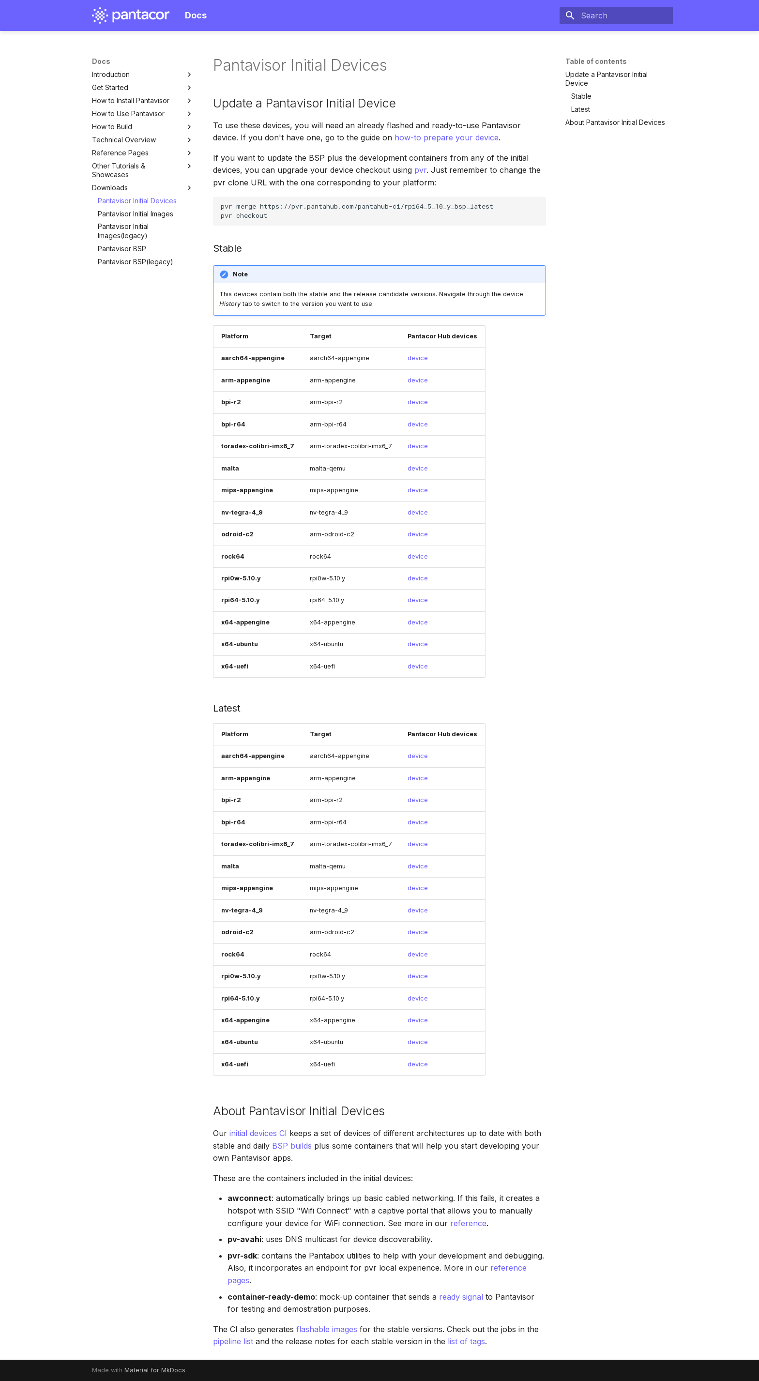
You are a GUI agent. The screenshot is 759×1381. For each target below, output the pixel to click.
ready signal (461, 1297)
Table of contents (596, 61)
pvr (420, 170)
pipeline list (233, 1341)
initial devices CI (258, 1133)
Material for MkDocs (154, 1370)
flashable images (326, 1329)
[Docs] (130, 15)
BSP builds (292, 1146)
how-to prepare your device (447, 137)
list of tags (466, 1341)
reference (468, 1223)
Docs (101, 61)
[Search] (616, 15)
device (418, 358)
